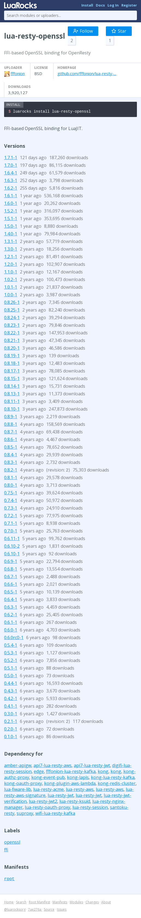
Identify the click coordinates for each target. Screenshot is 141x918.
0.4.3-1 (10, 692)
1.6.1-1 (10, 196)
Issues (61, 910)
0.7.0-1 (10, 532)
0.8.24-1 (12, 318)
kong (103, 772)
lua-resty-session (90, 808)
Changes (92, 903)
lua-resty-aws (80, 790)
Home (9, 903)
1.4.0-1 (10, 235)
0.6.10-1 (12, 554)
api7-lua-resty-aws (52, 766)
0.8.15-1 (12, 379)
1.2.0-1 (10, 265)
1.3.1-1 (10, 242)
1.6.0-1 (10, 204)
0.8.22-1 (12, 334)
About (106, 903)
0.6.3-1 (10, 608)
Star (118, 31)
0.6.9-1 (10, 562)
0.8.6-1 (10, 440)
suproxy (25, 814)
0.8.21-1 (12, 341)
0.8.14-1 (12, 387)
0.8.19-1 (12, 356)
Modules (76, 903)
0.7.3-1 (10, 509)
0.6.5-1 (10, 593)
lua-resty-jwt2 (43, 802)
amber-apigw (17, 766)
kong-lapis (78, 778)
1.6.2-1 (10, 189)
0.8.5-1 (10, 448)
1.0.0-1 (10, 295)
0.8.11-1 (12, 402)
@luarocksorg (15, 910)
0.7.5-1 (10, 494)
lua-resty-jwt (60, 796)
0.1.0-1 (10, 737)
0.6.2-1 (10, 615)
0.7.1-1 (10, 524)
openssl (12, 843)
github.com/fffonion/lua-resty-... (86, 73)
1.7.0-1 (10, 166)
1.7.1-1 (10, 158)
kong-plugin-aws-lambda (70, 784)
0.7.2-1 (10, 516)
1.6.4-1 (10, 174)
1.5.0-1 (10, 227)
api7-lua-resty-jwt (92, 766)
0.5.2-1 (10, 661)
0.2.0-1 (10, 730)
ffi (6, 851)
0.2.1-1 (10, 722)
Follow (83, 31)
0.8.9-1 (10, 417)
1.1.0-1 (10, 273)
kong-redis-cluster (117, 784)
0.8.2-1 (10, 471)
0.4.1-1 (10, 707)
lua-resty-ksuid (74, 802)
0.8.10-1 (12, 410)
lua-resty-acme (48, 790)
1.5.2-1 (10, 212)
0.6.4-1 (10, 600)
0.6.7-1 (10, 577)
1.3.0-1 (10, 250)
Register (129, 5)
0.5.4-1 (10, 646)
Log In (113, 5)
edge (39, 772)
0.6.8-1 (10, 570)
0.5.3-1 (10, 654)
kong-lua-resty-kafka (112, 778)
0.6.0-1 (10, 631)
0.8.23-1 (12, 326)
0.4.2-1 (10, 699)
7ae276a (35, 910)
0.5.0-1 (10, 676)
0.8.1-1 (10, 478)
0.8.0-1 (10, 486)
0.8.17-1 (12, 372)
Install (87, 5)
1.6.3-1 (10, 181)
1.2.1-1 (10, 257)
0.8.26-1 (12, 303)
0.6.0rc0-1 (13, 638)
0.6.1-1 (10, 623)
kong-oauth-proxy (23, 784)
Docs (100, 5)
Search (21, 903)
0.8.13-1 (12, 395)
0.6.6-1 (10, 585)
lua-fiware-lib (17, 790)
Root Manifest (39, 903)
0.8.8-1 (10, 425)
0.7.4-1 (10, 501)
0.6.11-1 (12, 539)
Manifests (60, 903)
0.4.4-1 (10, 684)
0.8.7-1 (10, 433)
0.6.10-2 (12, 547)
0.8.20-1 (12, 349)
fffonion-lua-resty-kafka (71, 772)
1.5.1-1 (10, 219)
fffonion (18, 73)
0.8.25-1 (12, 311)
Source (49, 910)
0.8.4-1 (10, 455)
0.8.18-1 (12, 364)
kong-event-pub (48, 778)
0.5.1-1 (10, 669)
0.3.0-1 (10, 714)
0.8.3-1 (10, 463)
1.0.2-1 (10, 280)
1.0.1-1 (10, 288)
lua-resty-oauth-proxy (47, 808)
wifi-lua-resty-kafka (55, 814)
